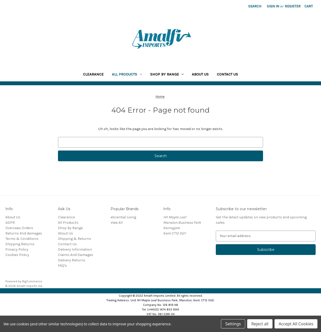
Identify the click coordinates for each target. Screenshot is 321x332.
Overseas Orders (19, 228)
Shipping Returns (19, 244)
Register (293, 6)
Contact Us (227, 74)
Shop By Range (167, 74)
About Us (200, 74)
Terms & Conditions (22, 239)
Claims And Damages (75, 255)
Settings (233, 324)
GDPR (10, 222)
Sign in (273, 6)
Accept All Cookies (296, 324)
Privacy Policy (16, 249)
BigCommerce (32, 281)
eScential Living (123, 217)
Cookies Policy (17, 255)
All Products (127, 74)
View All (117, 222)
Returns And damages (23, 233)
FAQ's (62, 265)
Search (254, 6)
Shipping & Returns (74, 239)
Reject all (259, 324)
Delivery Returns (71, 260)
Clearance (93, 74)
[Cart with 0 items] (309, 6)
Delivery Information (75, 249)
